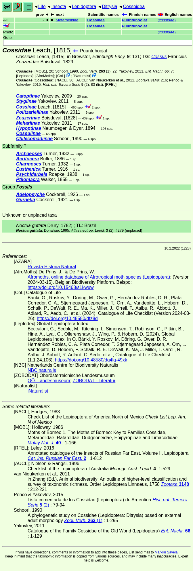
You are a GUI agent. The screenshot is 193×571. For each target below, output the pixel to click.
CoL (60, 76)
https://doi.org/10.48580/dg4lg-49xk (91, 359)
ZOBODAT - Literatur (94, 380)
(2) (66, 84)
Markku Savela (166, 552)
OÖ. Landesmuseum (49, 380)
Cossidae (95, 20)
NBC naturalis (42, 370)
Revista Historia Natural (52, 266)
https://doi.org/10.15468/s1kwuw (60, 287)
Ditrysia (109, 6)
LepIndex (25, 76)
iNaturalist (82, 76)
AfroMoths (44, 76)
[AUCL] (81, 80)
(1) (95, 71)
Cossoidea (134, 6)
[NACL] (61, 80)
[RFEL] (110, 84)
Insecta (58, 6)
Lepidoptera (84, 6)
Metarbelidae (67, 20)
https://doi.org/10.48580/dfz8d (67, 318)
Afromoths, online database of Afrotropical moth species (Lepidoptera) (99, 277)
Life (42, 6)
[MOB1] (41, 71)
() (167, 20)
